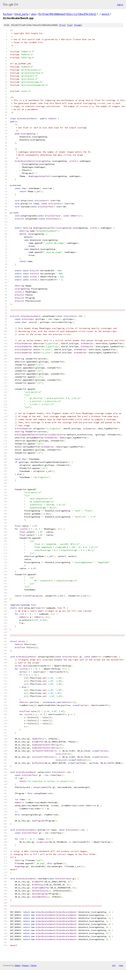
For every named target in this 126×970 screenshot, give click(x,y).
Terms (33, 965)
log (70, 25)
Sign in (120, 4)
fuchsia (7, 14)
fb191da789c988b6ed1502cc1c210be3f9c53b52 (67, 14)
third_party (21, 14)
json (120, 965)
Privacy (25, 965)
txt (114, 965)
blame (78, 25)
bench (105, 14)
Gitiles (17, 965)
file (62, 25)
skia (33, 14)
